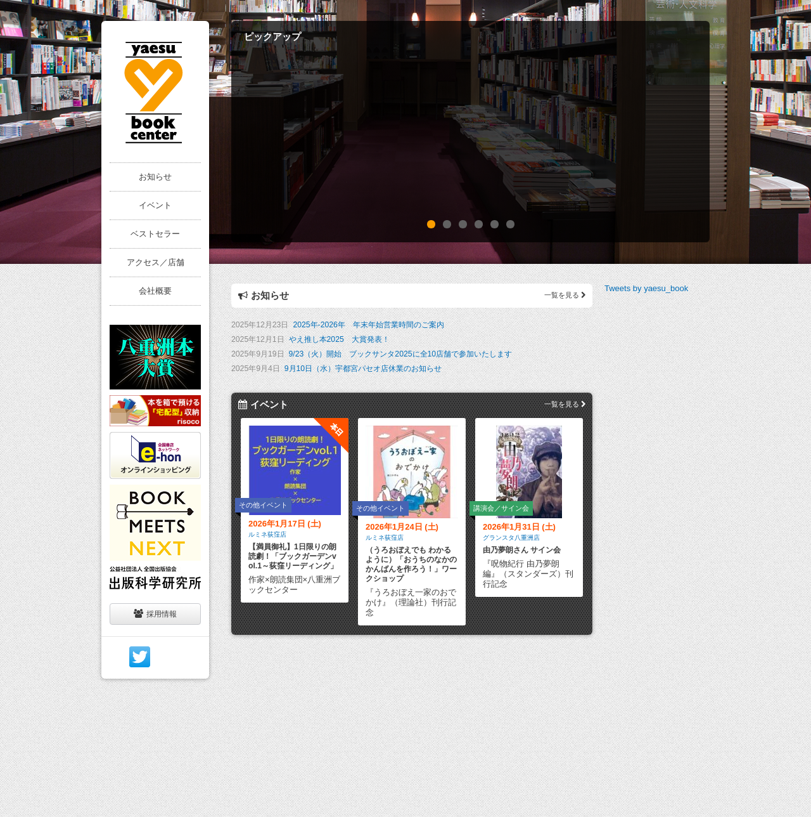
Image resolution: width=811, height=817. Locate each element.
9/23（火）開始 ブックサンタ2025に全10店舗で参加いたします (401, 354)
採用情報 (155, 613)
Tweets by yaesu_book (646, 288)
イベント (155, 205)
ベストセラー (155, 234)
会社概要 (155, 291)
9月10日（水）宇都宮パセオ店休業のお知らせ (363, 368)
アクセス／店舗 (155, 262)
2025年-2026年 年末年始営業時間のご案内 (368, 324)
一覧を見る (564, 295)
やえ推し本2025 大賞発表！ (339, 339)
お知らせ (155, 176)
